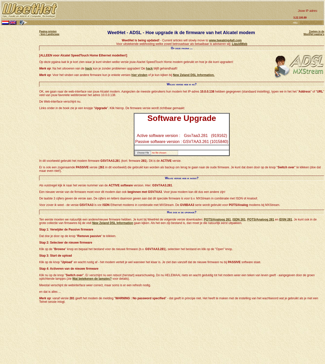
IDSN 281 (285, 219)
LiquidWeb (239, 44)
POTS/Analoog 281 (260, 219)
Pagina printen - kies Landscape (49, 33)
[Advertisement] (175, 10)
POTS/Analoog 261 (217, 219)
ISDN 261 (239, 219)
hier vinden (139, 75)
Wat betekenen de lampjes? (92, 278)
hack (88, 68)
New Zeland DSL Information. (193, 75)
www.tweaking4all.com (225, 40)
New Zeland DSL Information (112, 223)
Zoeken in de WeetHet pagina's (313, 33)
